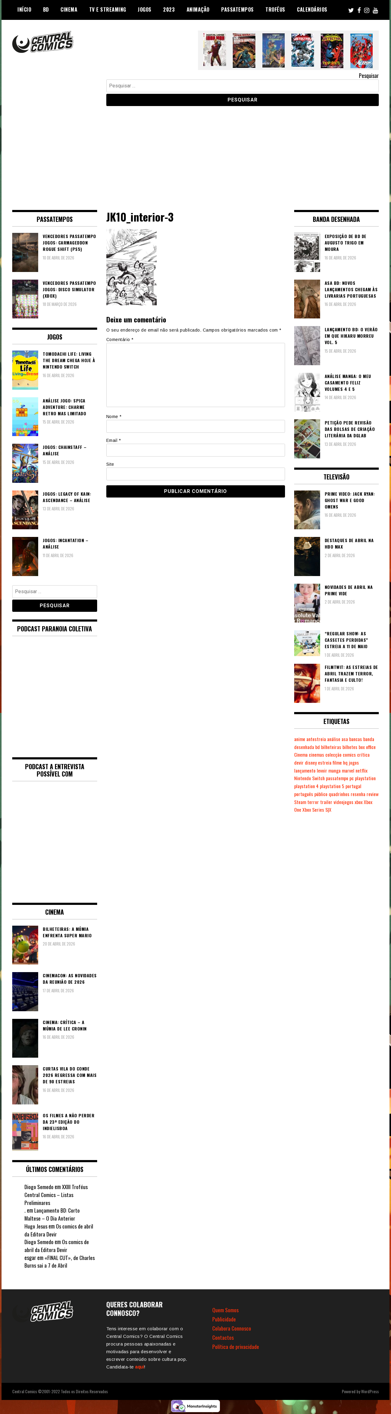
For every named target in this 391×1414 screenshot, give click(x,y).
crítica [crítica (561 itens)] (300, 762)
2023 (169, 9)
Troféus (275, 9)
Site (110, 464)
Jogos (145, 9)
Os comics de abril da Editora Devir (58, 1230)
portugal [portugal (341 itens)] (356, 786)
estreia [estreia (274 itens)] (339, 762)
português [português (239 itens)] (304, 794)
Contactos (223, 1337)
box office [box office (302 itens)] (303, 754)
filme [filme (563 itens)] (352, 762)
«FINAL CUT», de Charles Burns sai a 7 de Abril (60, 1261)
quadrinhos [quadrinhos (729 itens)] (341, 794)
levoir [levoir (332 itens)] (323, 770)
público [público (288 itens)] (321, 794)
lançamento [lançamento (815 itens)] (305, 770)
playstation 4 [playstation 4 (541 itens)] (307, 786)
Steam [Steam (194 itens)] (314, 802)
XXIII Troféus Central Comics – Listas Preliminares (56, 1194)
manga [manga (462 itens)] (336, 770)
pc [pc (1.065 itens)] (354, 778)
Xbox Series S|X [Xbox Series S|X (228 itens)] (327, 809)
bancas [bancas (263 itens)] (359, 739)
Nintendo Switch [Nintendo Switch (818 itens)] (310, 778)
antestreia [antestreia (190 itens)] (317, 739)
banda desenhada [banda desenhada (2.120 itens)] (311, 747)
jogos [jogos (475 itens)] (369, 762)
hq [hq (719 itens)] (360, 762)
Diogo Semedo (38, 1187)
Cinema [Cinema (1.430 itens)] (320, 754)
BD (46, 9)
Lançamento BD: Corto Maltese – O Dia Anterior (52, 1214)
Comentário (119, 339)
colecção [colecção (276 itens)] (354, 754)
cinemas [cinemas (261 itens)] (336, 754)
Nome (114, 416)
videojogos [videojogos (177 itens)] (358, 802)
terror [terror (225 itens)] (327, 802)
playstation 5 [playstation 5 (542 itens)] (333, 786)
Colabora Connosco (232, 1328)
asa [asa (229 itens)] (347, 739)
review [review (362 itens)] (300, 802)
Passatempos (237, 9)
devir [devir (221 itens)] (313, 762)
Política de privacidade (235, 1346)
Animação (198, 9)
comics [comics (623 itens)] (370, 754)
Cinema (68, 9)
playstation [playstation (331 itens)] (368, 778)
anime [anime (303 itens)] (300, 739)
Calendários (312, 9)
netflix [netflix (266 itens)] (365, 770)
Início (24, 9)
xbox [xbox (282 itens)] (373, 802)
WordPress (370, 1391)
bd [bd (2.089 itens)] (332, 747)
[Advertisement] (195, 153)
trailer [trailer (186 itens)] (340, 802)
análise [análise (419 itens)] (336, 739)
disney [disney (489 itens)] (325, 762)
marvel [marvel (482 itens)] (351, 770)
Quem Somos (225, 1310)
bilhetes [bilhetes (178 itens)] (365, 747)
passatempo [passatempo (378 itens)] (338, 778)
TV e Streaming (107, 9)
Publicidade (224, 1319)
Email (113, 440)
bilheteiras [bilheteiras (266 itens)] (345, 747)
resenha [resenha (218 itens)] (360, 794)
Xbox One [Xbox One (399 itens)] (302, 809)
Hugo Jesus (35, 1226)
